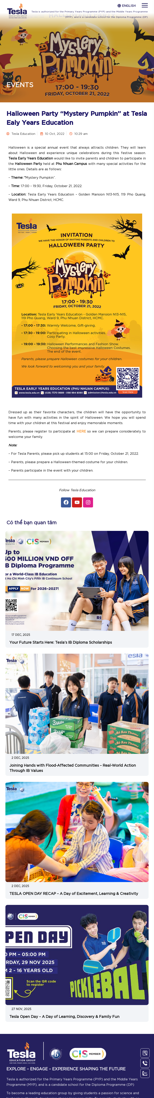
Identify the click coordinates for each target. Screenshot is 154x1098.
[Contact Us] (145, 1053)
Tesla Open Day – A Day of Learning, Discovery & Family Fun (64, 1016)
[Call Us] (145, 1063)
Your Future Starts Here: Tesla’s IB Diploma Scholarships (60, 642)
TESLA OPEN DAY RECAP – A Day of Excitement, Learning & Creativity (73, 893)
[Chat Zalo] (145, 1073)
